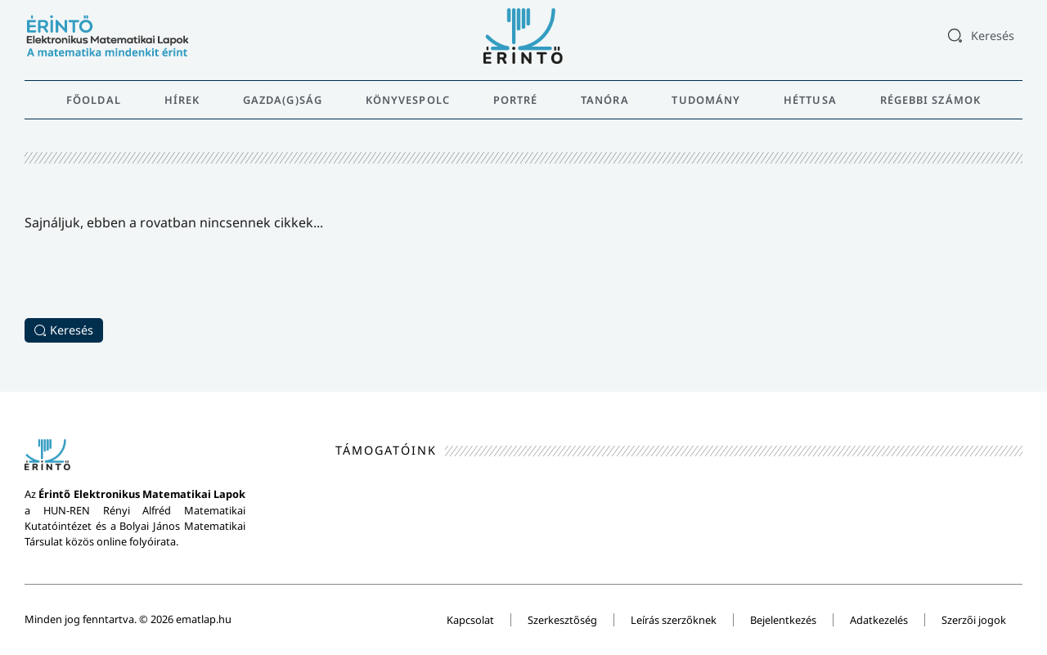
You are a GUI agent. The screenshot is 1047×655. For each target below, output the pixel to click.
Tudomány (706, 99)
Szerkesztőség (562, 619)
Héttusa (810, 99)
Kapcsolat (470, 619)
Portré (515, 99)
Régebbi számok (930, 99)
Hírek (182, 99)
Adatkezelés (879, 619)
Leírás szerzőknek (674, 619)
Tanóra (605, 99)
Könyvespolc (408, 99)
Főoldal (93, 99)
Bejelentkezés (783, 619)
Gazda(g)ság (282, 99)
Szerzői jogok (973, 619)
